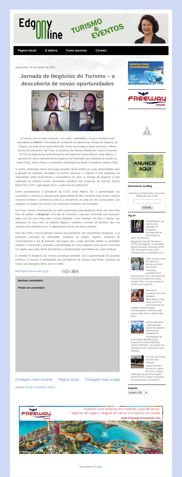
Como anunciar (76, 50)
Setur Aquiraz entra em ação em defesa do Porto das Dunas (156, 262)
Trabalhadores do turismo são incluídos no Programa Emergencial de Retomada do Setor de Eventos (147, 229)
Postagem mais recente (33, 379)
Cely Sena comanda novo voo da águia (155, 293)
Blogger (98, 466)
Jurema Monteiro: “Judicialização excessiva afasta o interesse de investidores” (155, 328)
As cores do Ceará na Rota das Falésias (155, 359)
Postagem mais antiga (102, 379)
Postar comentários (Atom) (40, 387)
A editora (51, 50)
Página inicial (27, 50)
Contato (101, 50)
